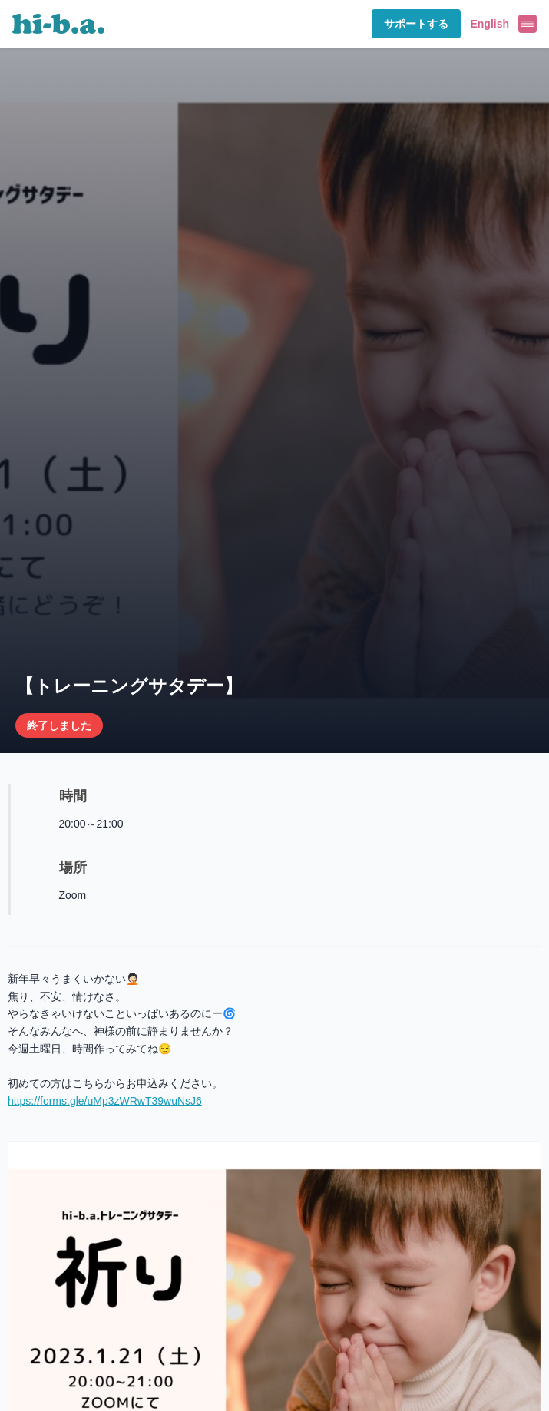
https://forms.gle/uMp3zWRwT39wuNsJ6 (105, 1101)
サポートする (416, 24)
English (489, 24)
